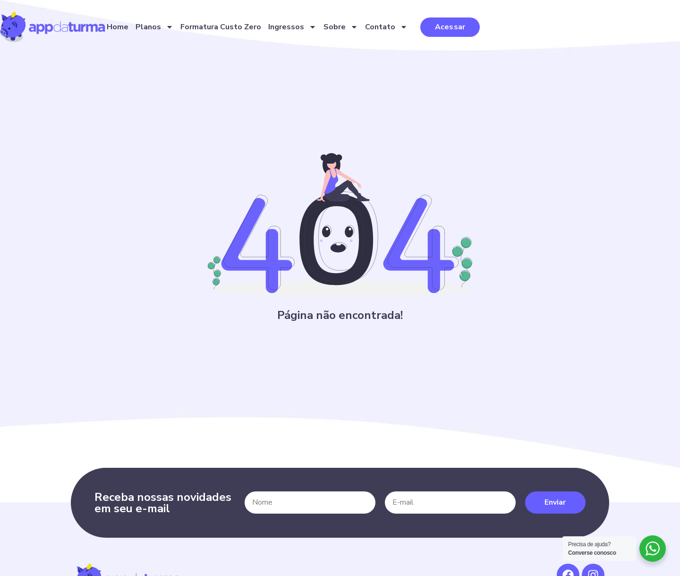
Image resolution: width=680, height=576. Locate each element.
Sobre (451, 29)
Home (228, 29)
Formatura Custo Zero (331, 29)
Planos (265, 29)
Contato (497, 29)
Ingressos (403, 29)
